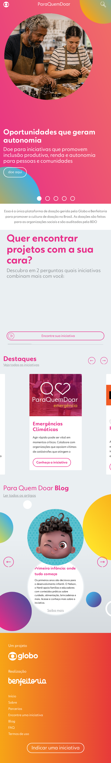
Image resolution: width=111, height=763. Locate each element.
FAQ (11, 727)
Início (12, 696)
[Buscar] (103, 4)
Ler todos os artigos (19, 496)
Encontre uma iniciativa (25, 715)
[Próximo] (104, 360)
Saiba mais (55, 610)
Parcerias (15, 709)
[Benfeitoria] (27, 685)
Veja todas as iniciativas (21, 365)
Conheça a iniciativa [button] (52, 462)
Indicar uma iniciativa (56, 747)
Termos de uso (18, 734)
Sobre (12, 702)
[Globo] (23, 659)
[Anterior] (91, 360)
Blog (11, 721)
